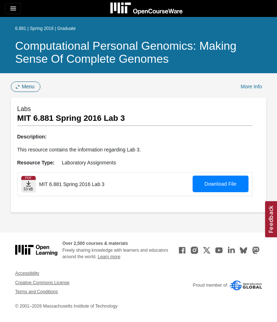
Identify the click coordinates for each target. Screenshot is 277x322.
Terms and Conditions (36, 291)
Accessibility (27, 273)
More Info (251, 86)
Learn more (109, 256)
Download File (221, 184)
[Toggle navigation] (13, 8)
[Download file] (28, 184)
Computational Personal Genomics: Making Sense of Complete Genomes (126, 52)
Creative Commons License (42, 282)
